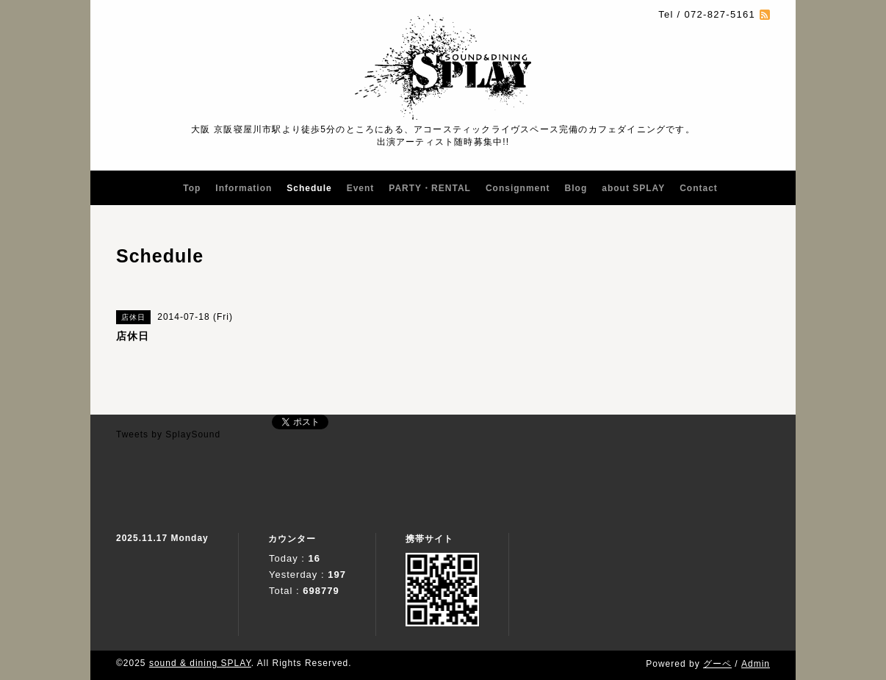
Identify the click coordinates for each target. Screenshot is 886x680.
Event (361, 188)
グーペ (717, 664)
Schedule (309, 188)
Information (243, 188)
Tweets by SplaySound (168, 434)
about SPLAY (633, 188)
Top (192, 188)
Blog (576, 188)
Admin (755, 664)
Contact (699, 188)
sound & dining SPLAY (200, 663)
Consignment (518, 188)
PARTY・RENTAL (430, 188)
